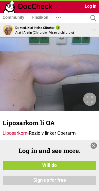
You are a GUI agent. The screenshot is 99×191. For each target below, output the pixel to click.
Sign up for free (49, 180)
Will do (49, 165)
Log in (90, 6)
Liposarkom (15, 111)
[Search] (91, 18)
